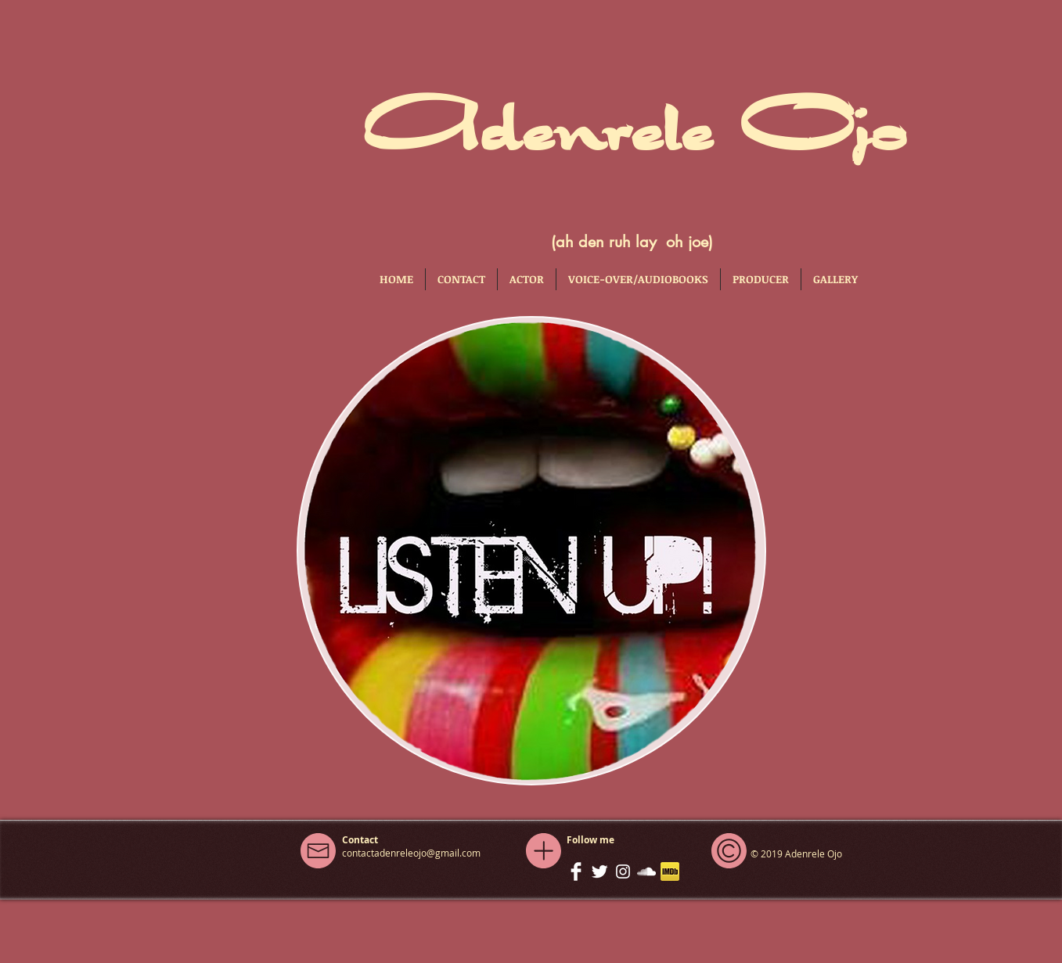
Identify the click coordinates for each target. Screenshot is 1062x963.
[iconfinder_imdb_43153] (670, 871)
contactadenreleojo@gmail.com (411, 852)
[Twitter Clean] (599, 871)
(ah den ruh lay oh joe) (632, 242)
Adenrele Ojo (631, 123)
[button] (527, 279)
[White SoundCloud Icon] (646, 871)
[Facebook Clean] (576, 871)
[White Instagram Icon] (623, 871)
